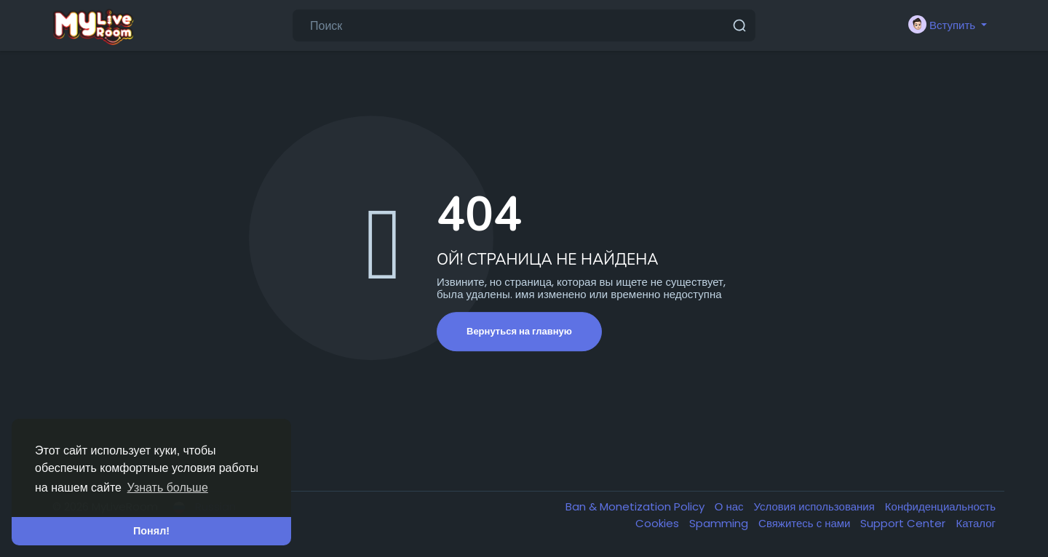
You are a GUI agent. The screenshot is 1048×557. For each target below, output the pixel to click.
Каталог (976, 523)
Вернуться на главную (519, 331)
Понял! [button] (151, 531)
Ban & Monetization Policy (636, 506)
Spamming (720, 523)
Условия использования (816, 506)
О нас (731, 506)
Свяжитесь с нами (805, 523)
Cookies (658, 523)
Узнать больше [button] (167, 487)
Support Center (904, 523)
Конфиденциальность (940, 506)
